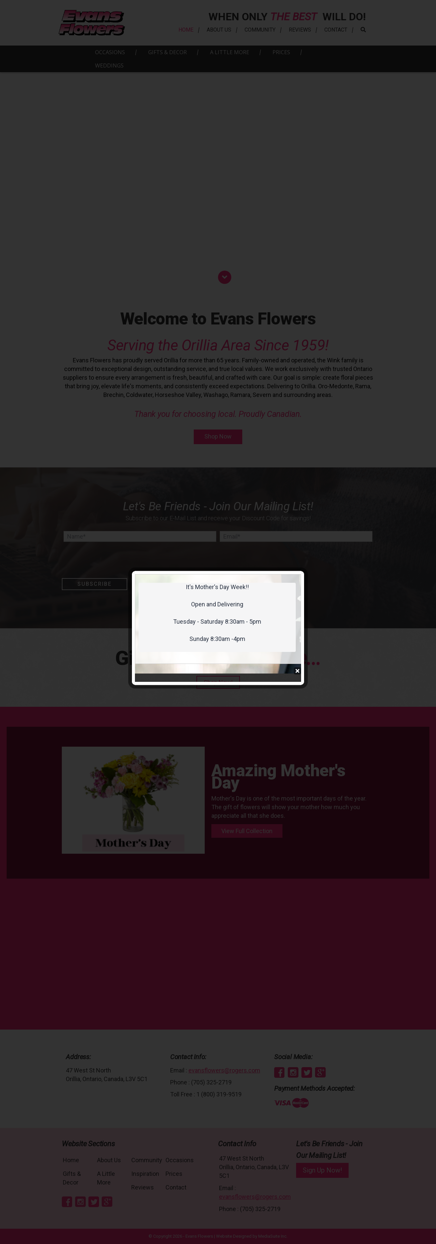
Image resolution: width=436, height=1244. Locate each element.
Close (297, 168)
